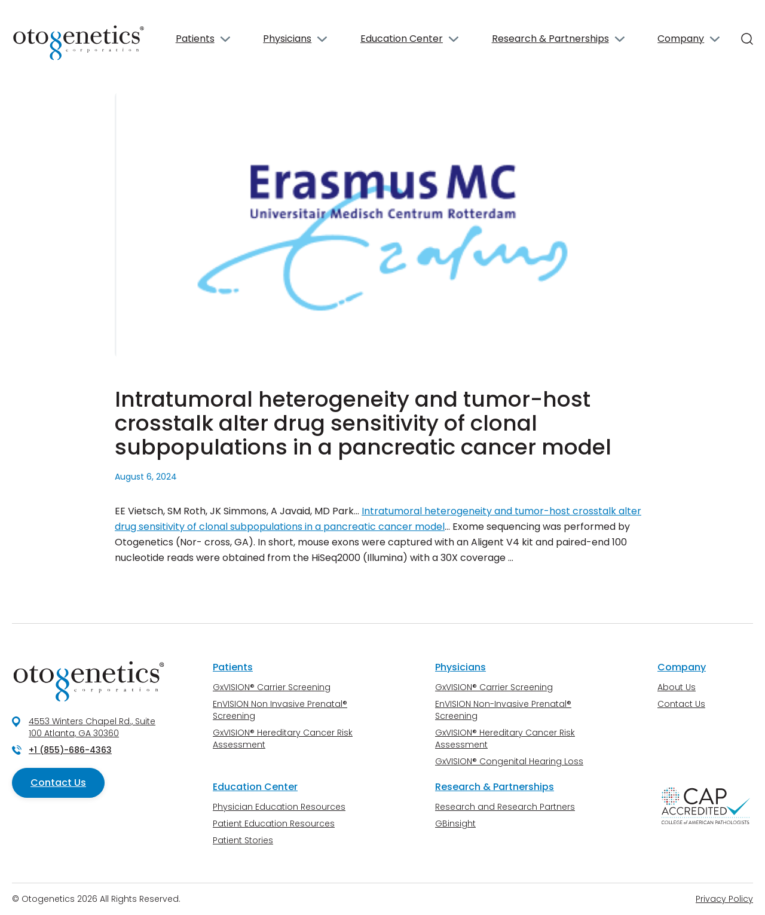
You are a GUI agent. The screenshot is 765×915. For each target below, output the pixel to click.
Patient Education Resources (274, 823)
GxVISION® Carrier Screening (272, 687)
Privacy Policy (724, 899)
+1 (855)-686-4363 (70, 750)
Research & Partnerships (550, 38)
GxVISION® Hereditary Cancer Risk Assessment (283, 739)
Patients (195, 38)
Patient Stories (243, 840)
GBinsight (455, 823)
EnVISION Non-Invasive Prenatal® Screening (503, 710)
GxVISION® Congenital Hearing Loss (509, 761)
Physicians (287, 38)
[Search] (747, 39)
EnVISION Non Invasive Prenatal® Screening (280, 710)
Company (680, 38)
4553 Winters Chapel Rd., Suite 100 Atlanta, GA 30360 (92, 727)
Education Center (401, 38)
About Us (676, 687)
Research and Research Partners (505, 807)
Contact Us (58, 782)
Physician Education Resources (279, 807)
